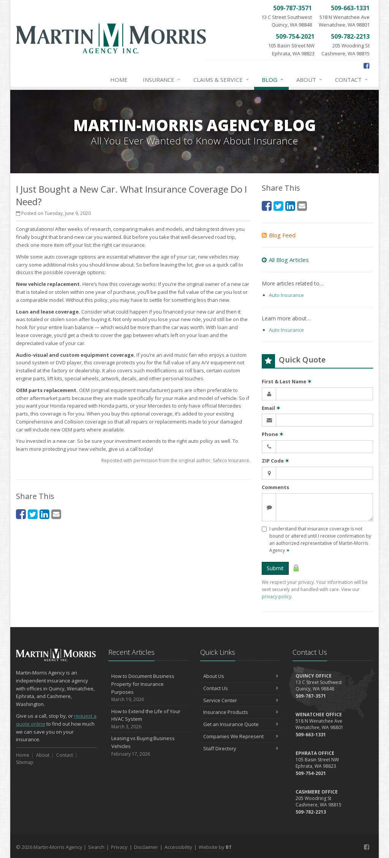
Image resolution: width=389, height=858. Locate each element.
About (309, 79)
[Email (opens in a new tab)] (56, 514)
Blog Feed (279, 235)
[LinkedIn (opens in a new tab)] (44, 514)
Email (271, 408)
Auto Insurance (286, 295)
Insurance (162, 79)
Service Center (240, 700)
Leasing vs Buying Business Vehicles (148, 746)
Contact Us (240, 688)
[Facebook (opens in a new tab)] (366, 65)
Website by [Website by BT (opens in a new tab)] (215, 847)
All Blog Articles (285, 260)
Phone (272, 434)
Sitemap (24, 762)
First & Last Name (287, 381)
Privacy (119, 847)
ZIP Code (275, 460)
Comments (275, 487)
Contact (351, 79)
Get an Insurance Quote (240, 724)
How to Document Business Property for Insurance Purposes (148, 688)
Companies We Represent (240, 736)
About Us (240, 676)
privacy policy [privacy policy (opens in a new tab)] (276, 596)
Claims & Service (221, 79)
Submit (275, 568)
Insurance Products (240, 712)
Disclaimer (146, 847)
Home (119, 79)
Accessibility (178, 847)
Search (96, 847)
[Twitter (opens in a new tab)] (33, 514)
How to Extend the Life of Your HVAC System (148, 719)
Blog (273, 79)
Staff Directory (240, 748)
